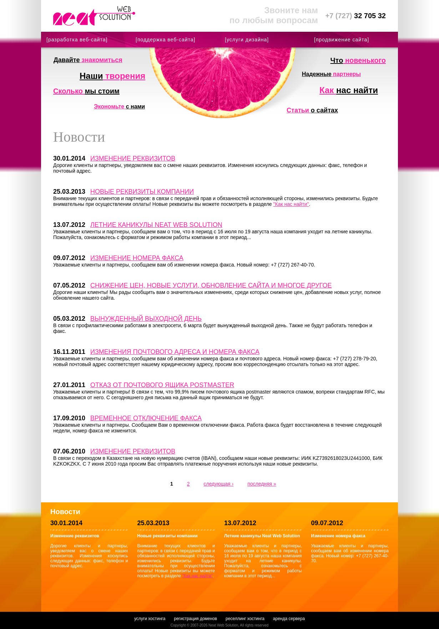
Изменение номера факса (136, 258)
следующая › (218, 484)
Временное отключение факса (146, 418)
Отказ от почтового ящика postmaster (162, 385)
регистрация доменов (195, 618)
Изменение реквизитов (132, 158)
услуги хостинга (149, 618)
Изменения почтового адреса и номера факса (174, 351)
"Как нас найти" (291, 204)
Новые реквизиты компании (142, 191)
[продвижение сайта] (341, 39)
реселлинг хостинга (245, 618)
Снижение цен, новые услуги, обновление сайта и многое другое (211, 285)
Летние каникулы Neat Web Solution (156, 224)
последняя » (261, 484)
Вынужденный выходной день (146, 318)
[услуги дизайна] (247, 39)
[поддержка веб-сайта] (165, 39)
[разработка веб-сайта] (76, 39)
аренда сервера (289, 618)
